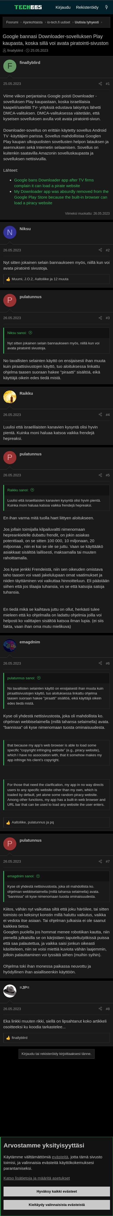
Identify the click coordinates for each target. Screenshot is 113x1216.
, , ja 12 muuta (40, 279)
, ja (33, 822)
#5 (108, 475)
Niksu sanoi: (17, 333)
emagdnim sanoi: (20, 876)
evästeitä (60, 1157)
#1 (108, 84)
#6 (108, 663)
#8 (108, 1009)
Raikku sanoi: (18, 490)
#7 (108, 861)
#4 (108, 415)
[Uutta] (106, 7)
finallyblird (15, 50)
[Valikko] (7, 7)
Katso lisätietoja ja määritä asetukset (37, 1178)
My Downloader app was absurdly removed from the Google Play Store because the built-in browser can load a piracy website (61, 197)
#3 (108, 318)
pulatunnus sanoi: (21, 678)
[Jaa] (100, 84)
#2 (108, 250)
